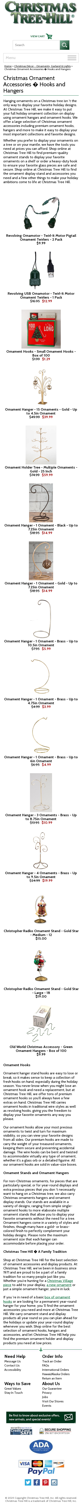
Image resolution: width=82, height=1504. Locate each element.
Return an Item (52, 1378)
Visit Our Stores (53, 1401)
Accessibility (12, 1370)
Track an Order (51, 1361)
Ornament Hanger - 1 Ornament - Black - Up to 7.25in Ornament (41, 527)
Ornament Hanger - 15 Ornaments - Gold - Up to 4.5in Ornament (41, 411)
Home (8, 66)
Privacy (47, 1393)
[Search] (36, 45)
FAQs (45, 1365)
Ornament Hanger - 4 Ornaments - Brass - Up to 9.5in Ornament (41, 875)
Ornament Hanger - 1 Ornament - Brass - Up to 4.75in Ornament (41, 701)
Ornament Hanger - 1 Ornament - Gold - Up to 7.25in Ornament (41, 585)
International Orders (55, 1370)
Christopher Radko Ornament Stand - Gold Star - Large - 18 (41, 991)
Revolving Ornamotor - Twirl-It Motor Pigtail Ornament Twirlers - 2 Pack (41, 237)
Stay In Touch (13, 1393)
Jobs (45, 1397)
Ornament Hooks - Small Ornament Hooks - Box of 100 (41, 353)
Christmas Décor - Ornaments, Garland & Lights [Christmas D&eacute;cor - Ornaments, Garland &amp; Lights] (42, 66)
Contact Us (12, 1365)
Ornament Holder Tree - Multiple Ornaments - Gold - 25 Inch (41, 469)
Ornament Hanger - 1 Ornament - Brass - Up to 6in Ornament (41, 759)
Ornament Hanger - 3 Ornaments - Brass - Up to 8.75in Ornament (41, 817)
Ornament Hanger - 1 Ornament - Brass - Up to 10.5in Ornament (41, 643)
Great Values (12, 1388)
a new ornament (59, 1285)
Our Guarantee (52, 1388)
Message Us (12, 1361)
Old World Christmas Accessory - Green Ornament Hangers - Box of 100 (41, 1049)
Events (46, 1406)
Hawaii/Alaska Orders (56, 1374)
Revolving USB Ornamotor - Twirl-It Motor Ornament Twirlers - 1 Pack (41, 295)
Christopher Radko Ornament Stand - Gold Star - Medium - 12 (41, 933)
